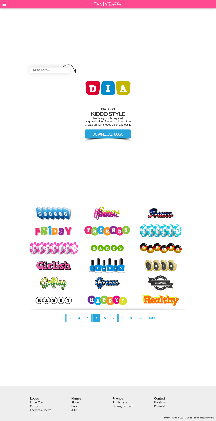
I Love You (36, 402)
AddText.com (120, 402)
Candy (34, 406)
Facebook (160, 402)
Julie (74, 410)
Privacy (167, 417)
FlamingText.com (123, 406)
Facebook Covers (40, 410)
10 (140, 318)
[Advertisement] (108, 38)
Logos (34, 398)
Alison (75, 402)
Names (76, 398)
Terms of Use (177, 417)
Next (152, 318)
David (74, 406)
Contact (159, 398)
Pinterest (159, 406)
